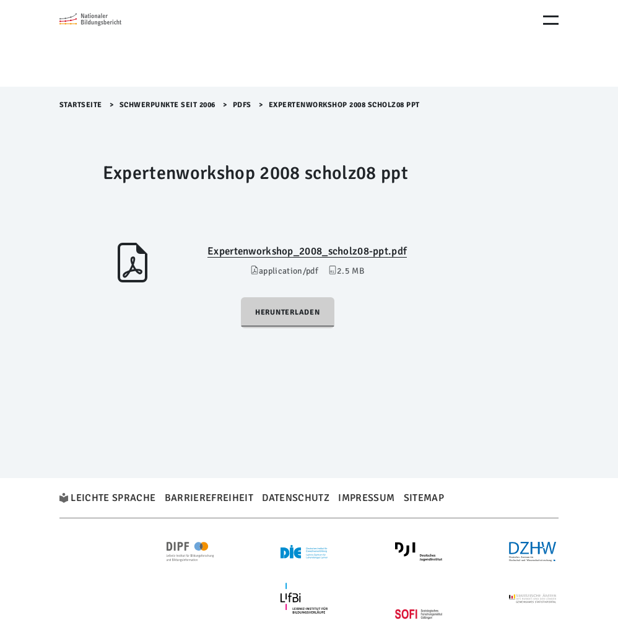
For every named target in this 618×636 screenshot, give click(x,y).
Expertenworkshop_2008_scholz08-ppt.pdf (307, 251)
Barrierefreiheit (209, 498)
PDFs (242, 105)
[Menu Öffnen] (551, 20)
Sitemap (424, 498)
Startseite (80, 105)
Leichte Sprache (113, 498)
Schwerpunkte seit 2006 (167, 105)
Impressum (366, 498)
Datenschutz (295, 498)
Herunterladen (287, 312)
